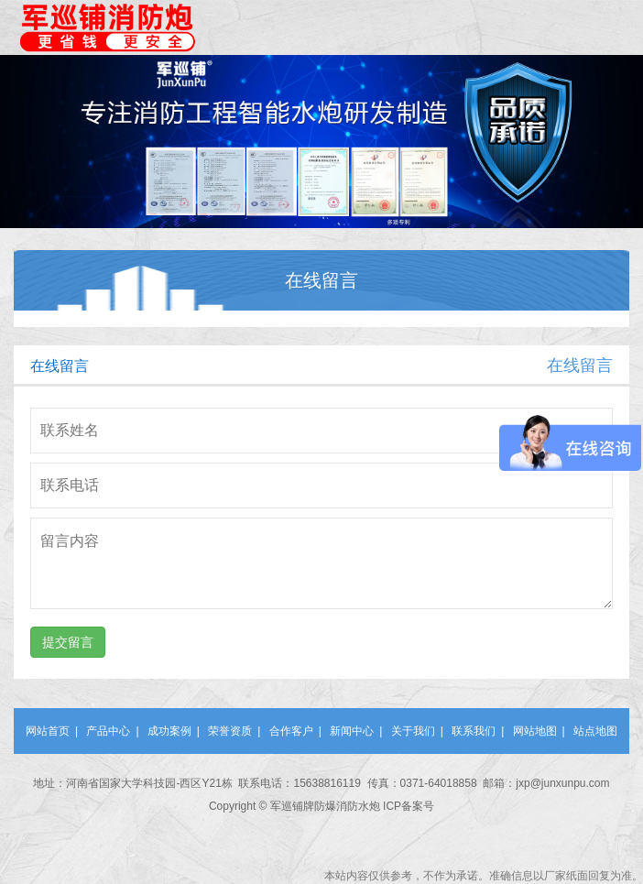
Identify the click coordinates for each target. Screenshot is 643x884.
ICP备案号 (408, 806)
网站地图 (535, 731)
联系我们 (474, 731)
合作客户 (291, 731)
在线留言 (580, 365)
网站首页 (48, 731)
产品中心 (108, 731)
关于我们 (413, 731)
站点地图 (595, 731)
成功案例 (169, 731)
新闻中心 (352, 731)
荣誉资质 (230, 731)
